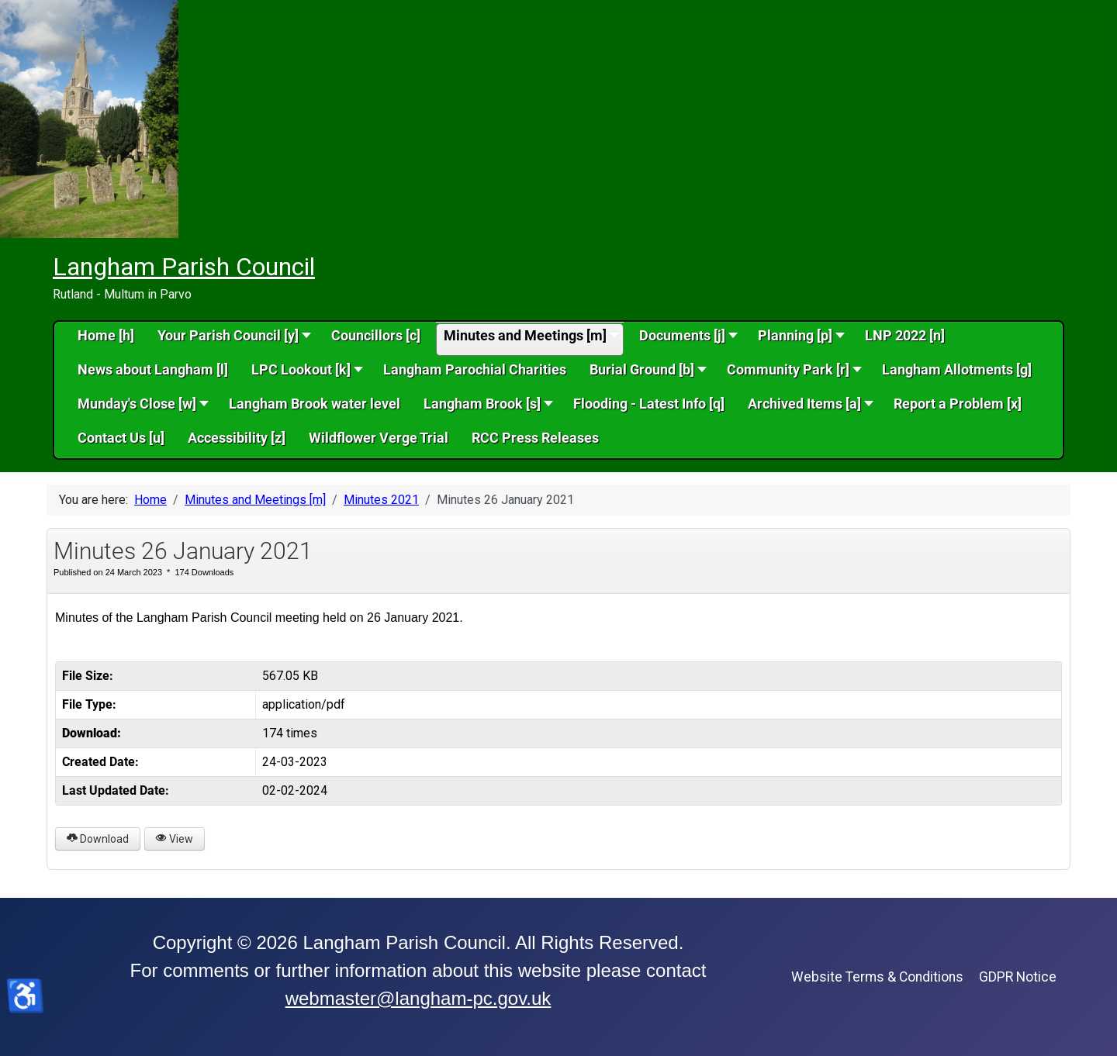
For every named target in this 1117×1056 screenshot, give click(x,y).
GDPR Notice (1017, 977)
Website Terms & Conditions (877, 977)
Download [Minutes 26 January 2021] (98, 839)
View (174, 839)
